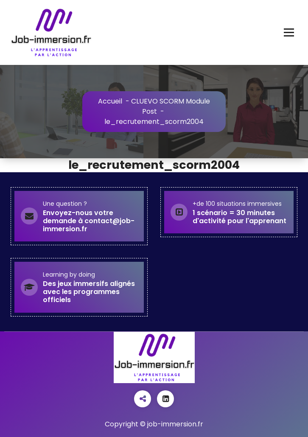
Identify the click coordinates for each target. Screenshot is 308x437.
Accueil (110, 101)
